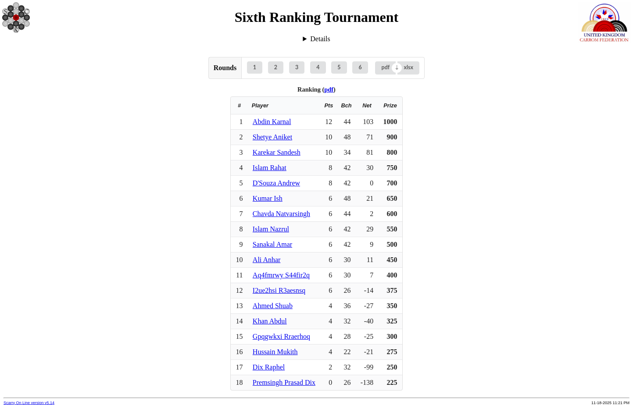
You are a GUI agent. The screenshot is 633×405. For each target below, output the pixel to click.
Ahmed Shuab (273, 305)
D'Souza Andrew (276, 183)
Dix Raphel (269, 367)
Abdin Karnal (272, 121)
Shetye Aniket (272, 137)
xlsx (408, 67)
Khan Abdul (270, 321)
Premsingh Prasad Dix (284, 382)
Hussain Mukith (275, 351)
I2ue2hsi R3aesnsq (279, 290)
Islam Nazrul (271, 229)
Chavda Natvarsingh (281, 213)
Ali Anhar (267, 259)
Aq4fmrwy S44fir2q (281, 275)
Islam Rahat (269, 167)
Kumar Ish (268, 198)
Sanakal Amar (272, 244)
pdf (386, 67)
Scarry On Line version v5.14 (29, 403)
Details (320, 39)
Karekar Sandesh (276, 152)
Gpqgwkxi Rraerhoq (281, 336)
